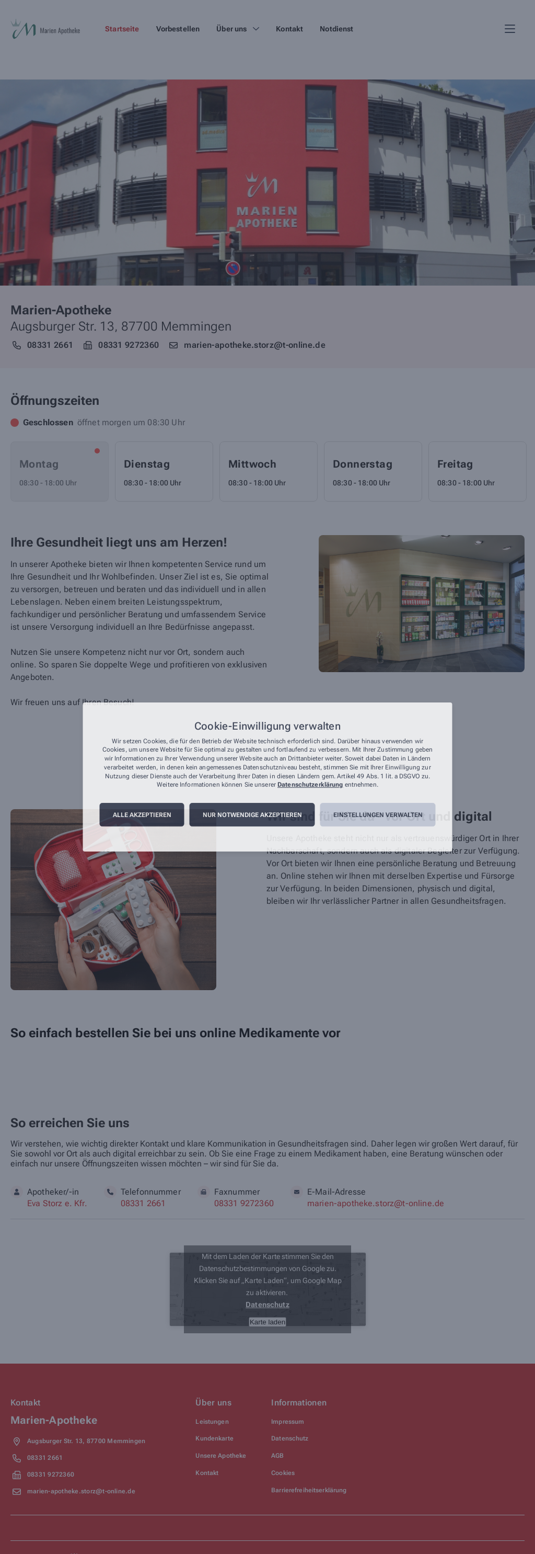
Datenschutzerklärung (310, 785)
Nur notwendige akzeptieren (252, 815)
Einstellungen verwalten (378, 815)
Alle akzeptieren (142, 815)
